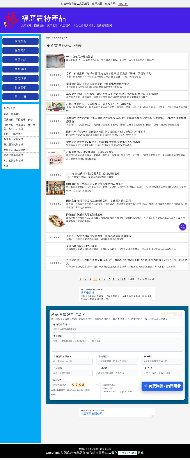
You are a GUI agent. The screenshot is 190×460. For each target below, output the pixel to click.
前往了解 (123, 4)
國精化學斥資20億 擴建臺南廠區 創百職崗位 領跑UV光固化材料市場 (105, 131)
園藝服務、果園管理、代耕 (18, 119)
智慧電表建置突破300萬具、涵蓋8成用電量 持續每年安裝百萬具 (103, 142)
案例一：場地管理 (13, 134)
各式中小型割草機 (13, 139)
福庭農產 (20, 41)
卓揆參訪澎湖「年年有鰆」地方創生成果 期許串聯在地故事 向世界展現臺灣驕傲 (112, 94)
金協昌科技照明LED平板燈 (82, 246)
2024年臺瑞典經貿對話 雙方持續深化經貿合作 (93, 173)
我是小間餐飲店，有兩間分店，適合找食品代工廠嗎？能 (98, 104)
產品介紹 (20, 59)
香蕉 (6, 166)
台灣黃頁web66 (127, 454)
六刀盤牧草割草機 (13, 160)
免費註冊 (83, 450)
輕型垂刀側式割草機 (15, 150)
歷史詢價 (20, 78)
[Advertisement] (117, 430)
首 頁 (20, 96)
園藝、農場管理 (12, 114)
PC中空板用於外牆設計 (79, 56)
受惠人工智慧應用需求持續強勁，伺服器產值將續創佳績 (98, 236)
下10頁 (130, 279)
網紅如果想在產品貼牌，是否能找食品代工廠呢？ (94, 183)
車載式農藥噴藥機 (13, 155)
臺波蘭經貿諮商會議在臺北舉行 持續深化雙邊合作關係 (97, 83)
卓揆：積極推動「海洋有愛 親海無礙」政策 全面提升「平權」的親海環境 (108, 73)
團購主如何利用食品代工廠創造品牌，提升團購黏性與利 (98, 200)
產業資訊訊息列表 (59, 38)
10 (123, 279)
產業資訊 (20, 69)
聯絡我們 (20, 87)
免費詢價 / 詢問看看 (162, 388)
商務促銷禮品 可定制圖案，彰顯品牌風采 (90, 152)
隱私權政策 (105, 450)
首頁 (48, 38)
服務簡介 (20, 50)
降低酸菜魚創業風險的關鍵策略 (84, 214)
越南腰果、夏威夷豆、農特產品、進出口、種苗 (19, 127)
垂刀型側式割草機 (13, 144)
